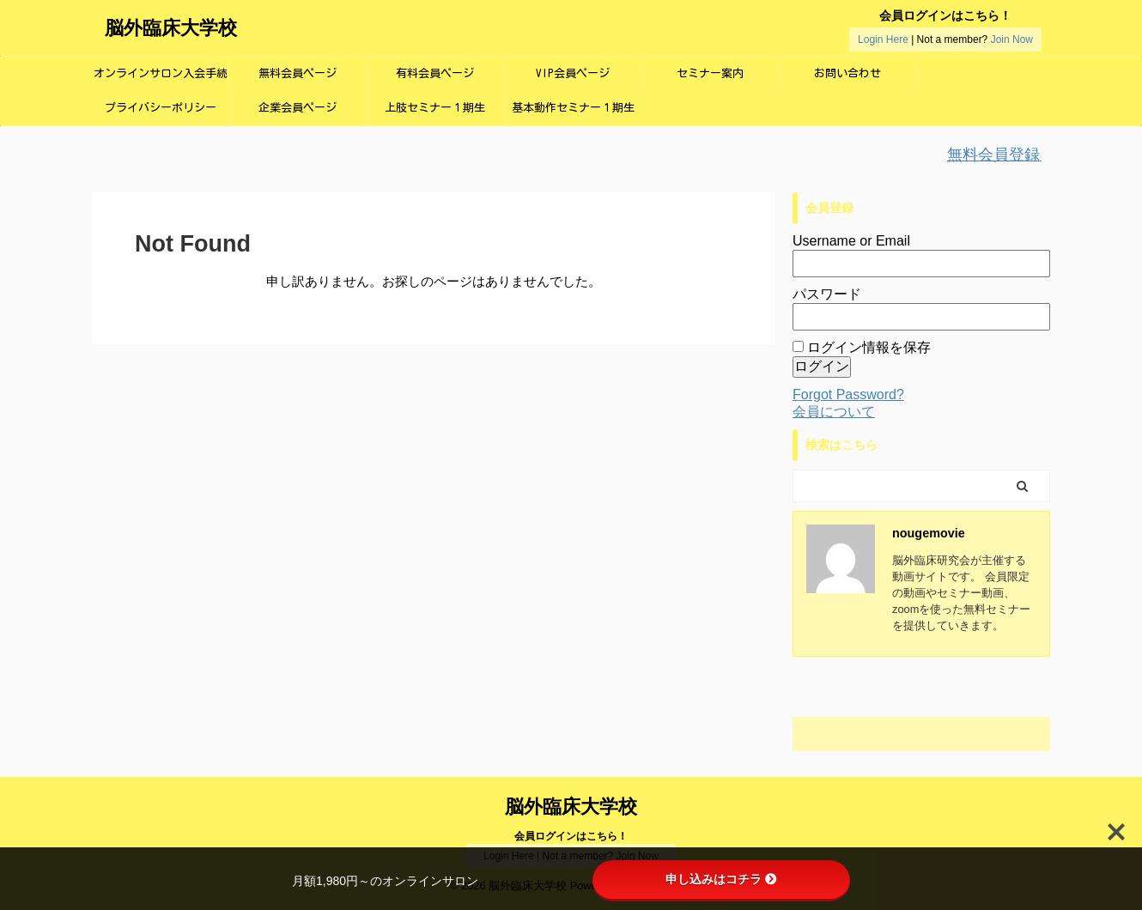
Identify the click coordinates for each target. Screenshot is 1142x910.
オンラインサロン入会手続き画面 (161, 79)
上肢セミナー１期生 (435, 107)
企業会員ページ (297, 107)
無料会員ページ (297, 73)
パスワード (827, 294)
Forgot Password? (848, 394)
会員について (834, 411)
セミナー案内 (710, 73)
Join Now (1012, 39)
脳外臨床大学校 (171, 28)
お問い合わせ (847, 73)
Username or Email (851, 241)
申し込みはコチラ (721, 879)
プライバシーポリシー (160, 107)
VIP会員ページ (573, 73)
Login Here (883, 39)
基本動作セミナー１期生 (573, 107)
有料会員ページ (435, 73)
